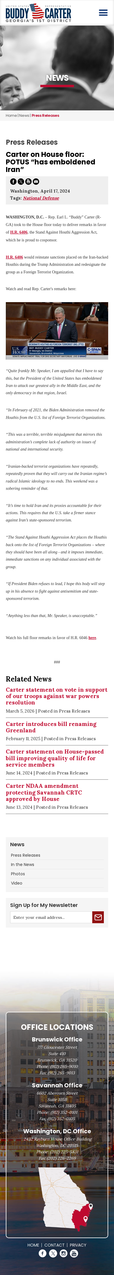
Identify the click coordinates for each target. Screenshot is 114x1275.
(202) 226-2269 (61, 1158)
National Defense (41, 198)
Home (11, 115)
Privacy (78, 1245)
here (92, 638)
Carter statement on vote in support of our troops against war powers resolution (56, 696)
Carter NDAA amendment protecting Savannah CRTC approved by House (44, 792)
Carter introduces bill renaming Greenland (51, 727)
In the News (22, 864)
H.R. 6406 (19, 232)
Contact (54, 1245)
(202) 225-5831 (64, 1151)
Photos (18, 874)
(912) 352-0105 (61, 1118)
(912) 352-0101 (63, 1112)
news (24, 115)
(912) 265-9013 (61, 1072)
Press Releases (25, 855)
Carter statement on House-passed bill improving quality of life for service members (55, 758)
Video (16, 883)
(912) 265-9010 (64, 1066)
